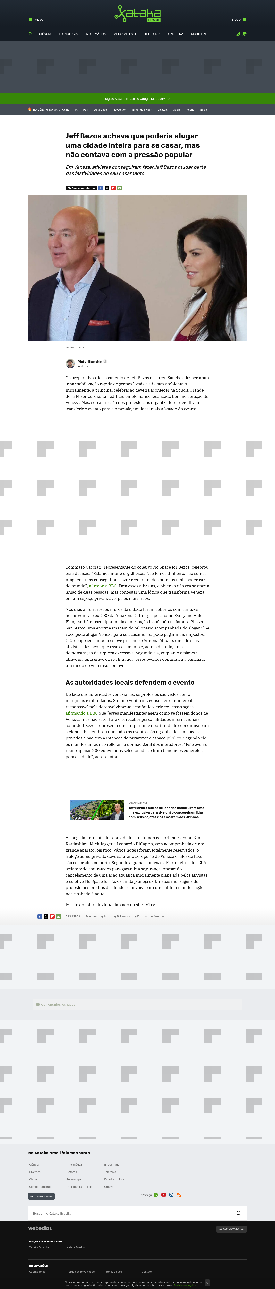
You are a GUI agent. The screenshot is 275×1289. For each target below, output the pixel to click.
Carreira (175, 33)
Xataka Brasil (137, 13)
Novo (236, 19)
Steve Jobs (100, 109)
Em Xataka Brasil (138, 802)
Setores (72, 1172)
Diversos (91, 916)
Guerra (108, 1187)
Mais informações (185, 1285)
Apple (176, 109)
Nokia (203, 109)
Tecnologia (68, 33)
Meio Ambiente (125, 33)
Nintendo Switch (142, 109)
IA (76, 109)
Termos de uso (113, 1271)
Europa (142, 916)
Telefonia (152, 33)
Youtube (164, 1194)
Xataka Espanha (39, 1247)
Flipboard (113, 188)
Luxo (107, 916)
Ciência (45, 33)
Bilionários (123, 916)
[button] (92, 361)
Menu (38, 19)
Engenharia (111, 1164)
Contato (147, 1271)
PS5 (85, 109)
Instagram (237, 33)
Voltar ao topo (229, 1229)
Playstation (119, 109)
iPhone (190, 109)
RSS (179, 1194)
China (65, 109)
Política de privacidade (81, 1271)
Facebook (100, 188)
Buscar (238, 1213)
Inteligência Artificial (80, 1187)
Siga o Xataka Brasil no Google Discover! (135, 98)
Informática (95, 33)
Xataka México (76, 1247)
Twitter (107, 188)
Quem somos (37, 1271)
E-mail (119, 188)
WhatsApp (244, 33)
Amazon (159, 916)
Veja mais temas (41, 1196)
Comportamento (40, 1187)
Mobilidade (200, 33)
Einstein (163, 109)
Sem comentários (83, 188)
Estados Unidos (114, 1179)
